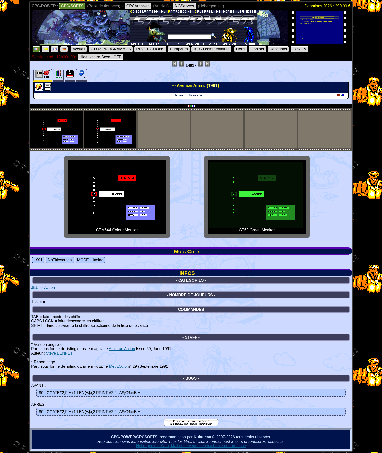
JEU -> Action (43, 287)
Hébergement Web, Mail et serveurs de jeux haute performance (191, 446)
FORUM (299, 49)
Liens (240, 49)
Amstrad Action (122, 349)
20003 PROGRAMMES (110, 49)
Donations (278, 49)
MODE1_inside (90, 260)
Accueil (78, 49)
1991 (38, 260)
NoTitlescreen (60, 260)
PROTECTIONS (150, 49)
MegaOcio (118, 366)
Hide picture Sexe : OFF (100, 57)
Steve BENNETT (60, 353)
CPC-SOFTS (72, 6)
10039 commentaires (211, 49)
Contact (257, 49)
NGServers (184, 6)
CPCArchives (138, 6)
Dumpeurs (179, 49)
